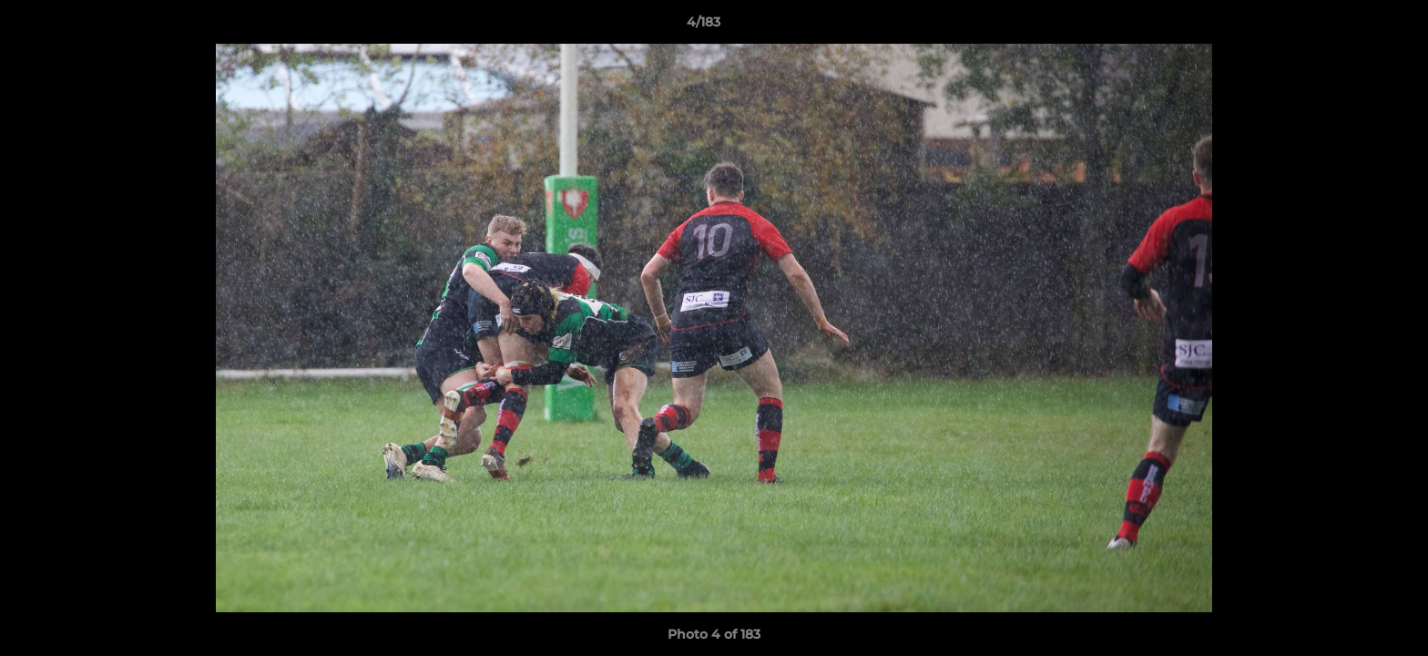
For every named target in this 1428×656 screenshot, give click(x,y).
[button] (1351, 26)
